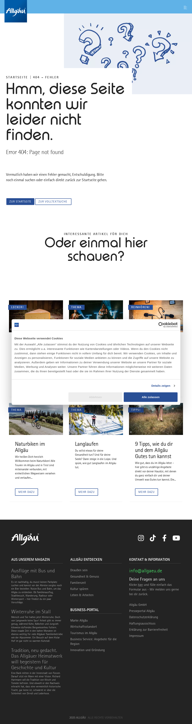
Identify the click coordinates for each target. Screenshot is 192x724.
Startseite (17, 77)
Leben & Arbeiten (82, 595)
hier (140, 584)
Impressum (136, 635)
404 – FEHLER (46, 77)
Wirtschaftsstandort (83, 626)
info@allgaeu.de (145, 570)
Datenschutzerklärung (143, 617)
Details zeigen (160, 385)
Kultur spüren (79, 588)
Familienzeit (78, 582)
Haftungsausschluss (142, 623)
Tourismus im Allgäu (83, 633)
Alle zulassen (151, 397)
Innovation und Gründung (87, 650)
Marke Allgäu (79, 620)
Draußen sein (79, 570)
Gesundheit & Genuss (84, 576)
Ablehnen (95, 397)
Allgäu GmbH (138, 605)
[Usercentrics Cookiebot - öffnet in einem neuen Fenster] (161, 325)
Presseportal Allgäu (142, 611)
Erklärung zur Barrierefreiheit (148, 629)
